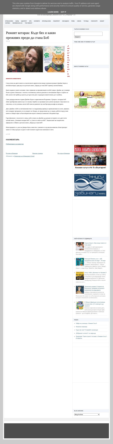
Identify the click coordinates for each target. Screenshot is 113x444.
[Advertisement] (90, 127)
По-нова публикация (12, 153)
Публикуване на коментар (15, 144)
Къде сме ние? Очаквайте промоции (87, 330)
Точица (86, 21)
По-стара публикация (64, 153)
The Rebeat (28, 23)
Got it (63, 12)
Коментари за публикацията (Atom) (24, 156)
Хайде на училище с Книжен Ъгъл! (86, 323)
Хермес (7, 23)
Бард (17, 21)
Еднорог (24, 21)
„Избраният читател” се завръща (86, 333)
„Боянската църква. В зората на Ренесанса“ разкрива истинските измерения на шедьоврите (94, 288)
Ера (30, 21)
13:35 (8, 134)
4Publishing (9, 21)
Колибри (37, 21)
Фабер (102, 21)
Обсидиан (65, 21)
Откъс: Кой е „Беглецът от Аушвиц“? (96, 272)
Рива (73, 21)
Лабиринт (56, 21)
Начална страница (81, 326)
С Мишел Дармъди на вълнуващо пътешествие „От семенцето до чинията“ (95, 304)
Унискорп (94, 21)
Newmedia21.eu (17, 23)
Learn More (53, 12)
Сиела (79, 21)
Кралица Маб (46, 21)
